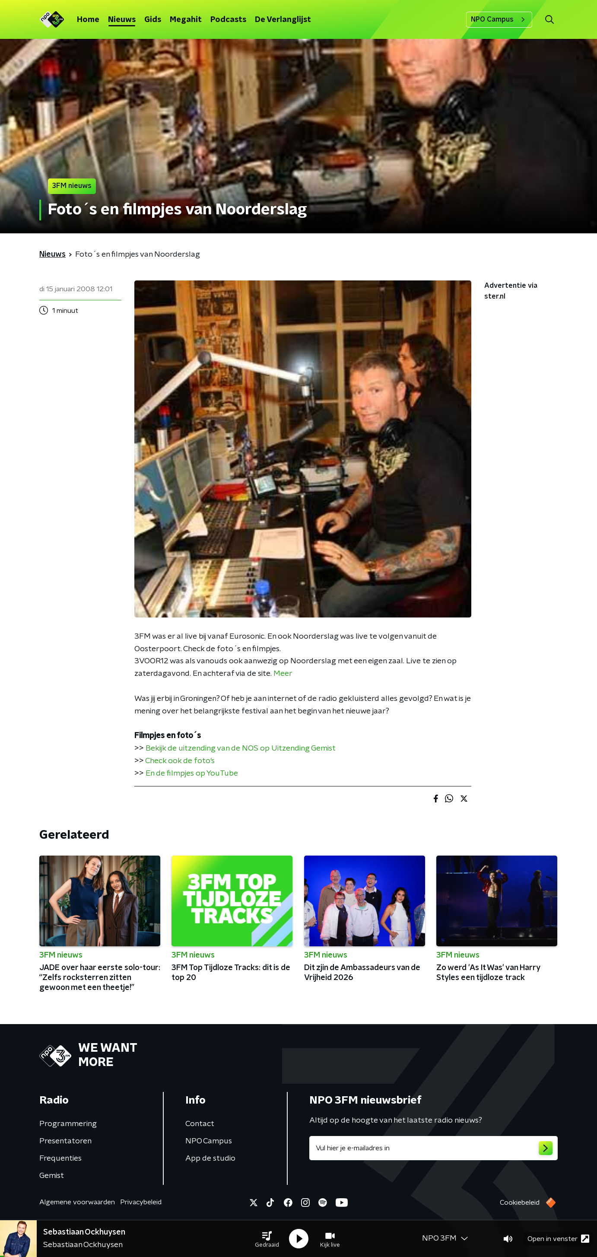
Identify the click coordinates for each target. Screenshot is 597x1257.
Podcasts (228, 20)
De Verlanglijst (283, 20)
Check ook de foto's (180, 761)
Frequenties (60, 1158)
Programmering (68, 1124)
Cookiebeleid (520, 1202)
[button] (267, 1239)
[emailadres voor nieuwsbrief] (433, 1148)
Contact (199, 1124)
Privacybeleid (141, 1202)
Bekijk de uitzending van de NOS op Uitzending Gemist (241, 748)
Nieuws (122, 20)
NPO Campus (499, 19)
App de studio (210, 1158)
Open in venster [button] (558, 1239)
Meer (282, 674)
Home (88, 20)
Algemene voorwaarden (77, 1202)
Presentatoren (65, 1141)
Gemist (51, 1176)
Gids (152, 20)
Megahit (186, 20)
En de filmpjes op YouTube (192, 773)
